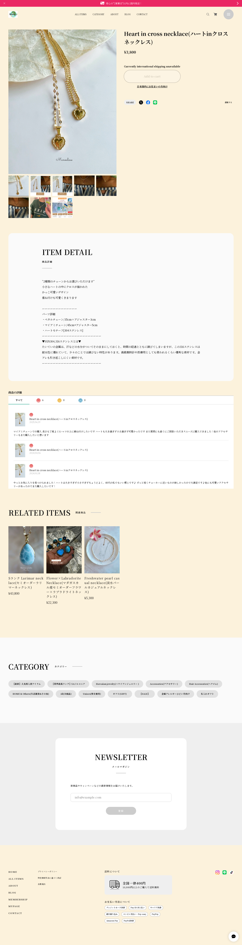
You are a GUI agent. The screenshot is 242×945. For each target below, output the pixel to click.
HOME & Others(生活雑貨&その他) (31, 658)
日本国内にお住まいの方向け (152, 86)
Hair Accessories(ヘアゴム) (203, 648)
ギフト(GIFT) (121, 658)
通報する (228, 103)
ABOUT (114, 14)
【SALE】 (145, 658)
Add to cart (152, 76)
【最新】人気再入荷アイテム (27, 648)
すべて (19, 364)
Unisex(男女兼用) (92, 658)
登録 (121, 775)
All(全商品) (66, 658)
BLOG (128, 14)
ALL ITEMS (81, 14)
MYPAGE (14, 870)
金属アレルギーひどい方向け (176, 658)
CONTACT (142, 14)
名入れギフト (207, 658)
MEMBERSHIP (18, 864)
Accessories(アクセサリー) (164, 648)
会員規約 (42, 849)
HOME (12, 836)
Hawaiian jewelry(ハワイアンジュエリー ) (117, 648)
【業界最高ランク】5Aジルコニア (68, 648)
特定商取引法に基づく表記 (49, 842)
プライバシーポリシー (47, 836)
